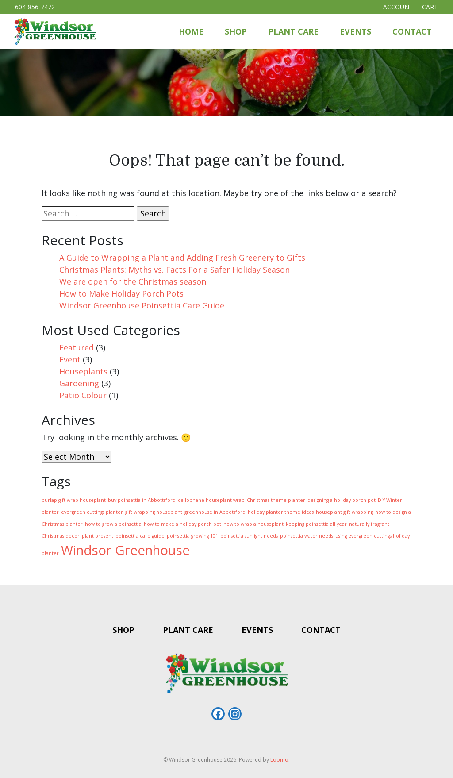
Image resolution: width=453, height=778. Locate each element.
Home (191, 31)
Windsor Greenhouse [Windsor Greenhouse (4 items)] (125, 550)
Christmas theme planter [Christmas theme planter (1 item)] (276, 500)
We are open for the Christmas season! (133, 281)
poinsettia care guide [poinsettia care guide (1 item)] (140, 536)
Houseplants (83, 371)
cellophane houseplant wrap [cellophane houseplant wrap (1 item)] (211, 500)
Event (70, 359)
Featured (76, 347)
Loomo (279, 759)
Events (355, 31)
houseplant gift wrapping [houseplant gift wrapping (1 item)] (344, 512)
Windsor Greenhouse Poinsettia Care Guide (141, 305)
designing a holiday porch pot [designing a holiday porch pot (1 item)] (341, 500)
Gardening (79, 383)
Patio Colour (83, 395)
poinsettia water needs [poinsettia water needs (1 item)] (306, 536)
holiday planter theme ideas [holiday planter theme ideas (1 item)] (281, 512)
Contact (412, 31)
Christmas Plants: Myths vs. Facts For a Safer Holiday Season (174, 269)
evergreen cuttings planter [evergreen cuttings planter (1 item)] (92, 512)
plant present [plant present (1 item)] (97, 536)
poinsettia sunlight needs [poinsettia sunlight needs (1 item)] (249, 536)
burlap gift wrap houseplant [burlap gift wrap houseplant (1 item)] (74, 500)
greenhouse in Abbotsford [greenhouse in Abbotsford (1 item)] (215, 512)
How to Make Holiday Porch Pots (121, 293)
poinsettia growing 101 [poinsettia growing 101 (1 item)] (192, 536)
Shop (236, 31)
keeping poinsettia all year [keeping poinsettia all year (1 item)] (316, 524)
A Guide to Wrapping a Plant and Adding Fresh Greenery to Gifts (182, 257)
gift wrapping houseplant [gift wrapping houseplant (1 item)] (153, 512)
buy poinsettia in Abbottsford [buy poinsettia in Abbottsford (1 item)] (142, 500)
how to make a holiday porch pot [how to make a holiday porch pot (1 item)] (182, 524)
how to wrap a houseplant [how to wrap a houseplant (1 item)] (253, 524)
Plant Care (293, 31)
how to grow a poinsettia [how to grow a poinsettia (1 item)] (113, 524)
